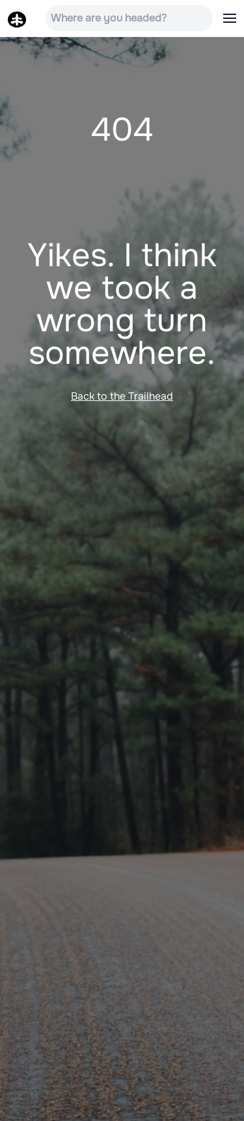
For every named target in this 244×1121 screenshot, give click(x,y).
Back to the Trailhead (122, 396)
